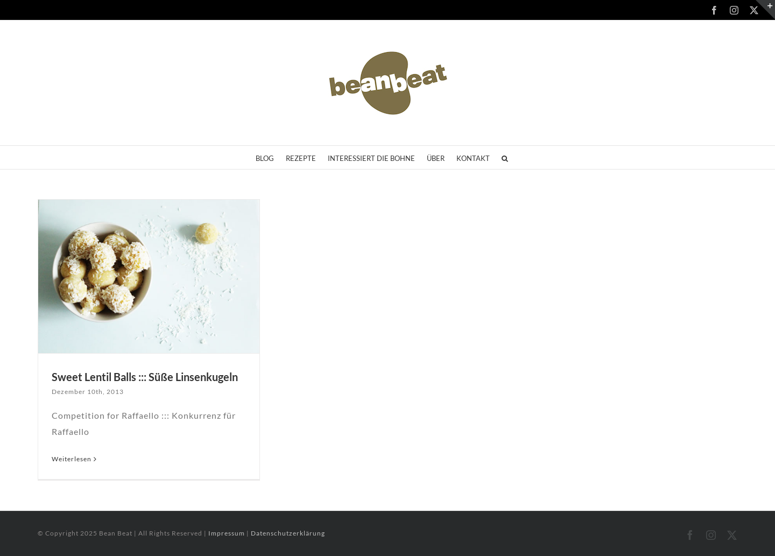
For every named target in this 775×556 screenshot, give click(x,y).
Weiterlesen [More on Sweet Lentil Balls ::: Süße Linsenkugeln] (71, 459)
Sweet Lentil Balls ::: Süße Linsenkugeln (145, 376)
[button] (505, 157)
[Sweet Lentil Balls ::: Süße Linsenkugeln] (148, 276)
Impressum (227, 533)
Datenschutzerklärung (288, 533)
